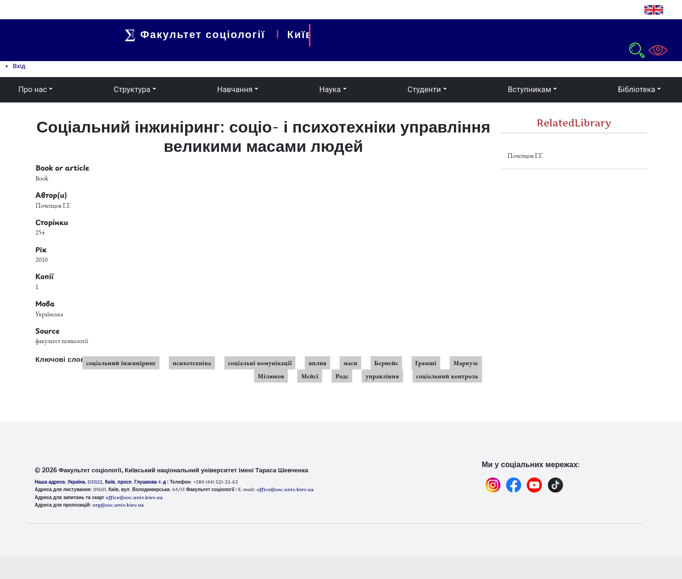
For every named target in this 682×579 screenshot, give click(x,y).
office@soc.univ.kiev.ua (133, 497)
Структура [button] (132, 89)
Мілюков (271, 376)
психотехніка (192, 363)
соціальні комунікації (260, 363)
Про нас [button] (32, 89)
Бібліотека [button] (636, 89)
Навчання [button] (235, 89)
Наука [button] (330, 89)
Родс (342, 376)
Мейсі (309, 376)
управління (382, 376)
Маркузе (465, 363)
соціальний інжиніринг (121, 363)
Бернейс (386, 363)
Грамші (425, 363)
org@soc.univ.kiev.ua (117, 505)
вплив (317, 363)
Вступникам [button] (529, 89)
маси (350, 363)
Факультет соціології (199, 34)
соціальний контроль (447, 376)
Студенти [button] (424, 89)
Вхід (19, 66)
